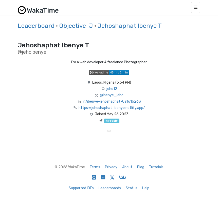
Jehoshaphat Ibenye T (130, 25)
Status (131, 188)
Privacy (111, 167)
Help (145, 188)
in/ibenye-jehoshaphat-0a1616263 (112, 101)
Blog (140, 167)
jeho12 (111, 89)
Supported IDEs (81, 188)
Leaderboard (36, 25)
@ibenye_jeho (111, 95)
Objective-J (76, 25)
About (127, 167)
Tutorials (156, 167)
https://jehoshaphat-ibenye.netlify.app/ (112, 108)
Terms (95, 167)
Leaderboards (110, 188)
